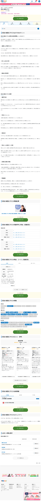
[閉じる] (40, 492)
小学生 (7, 263)
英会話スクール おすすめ (35, 489)
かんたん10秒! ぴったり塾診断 (5, 490)
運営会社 (25, 488)
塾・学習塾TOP (3, 5)
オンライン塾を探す (4, 488)
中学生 (19, 263)
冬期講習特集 (11, 488)
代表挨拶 (25, 487)
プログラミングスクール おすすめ (35, 487)
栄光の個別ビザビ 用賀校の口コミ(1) (23, 376)
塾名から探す (7, 5)
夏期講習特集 (11, 487)
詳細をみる (12, 285)
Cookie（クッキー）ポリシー (27, 491)
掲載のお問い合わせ (19, 487)
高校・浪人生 (33, 263)
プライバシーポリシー (27, 489)
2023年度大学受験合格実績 (9, 402)
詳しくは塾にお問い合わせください (19, 232)
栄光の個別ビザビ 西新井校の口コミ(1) (8, 376)
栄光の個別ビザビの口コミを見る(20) (20, 380)
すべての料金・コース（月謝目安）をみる (20, 289)
